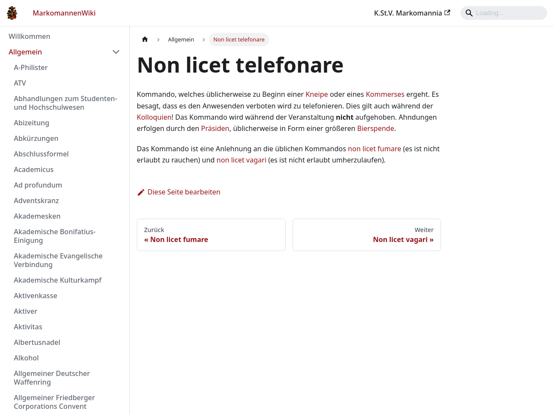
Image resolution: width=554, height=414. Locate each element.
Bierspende (375, 128)
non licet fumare (374, 148)
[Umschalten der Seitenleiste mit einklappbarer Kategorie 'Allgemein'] (116, 52)
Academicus (34, 169)
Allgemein (25, 52)
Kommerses (385, 94)
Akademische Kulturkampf (57, 280)
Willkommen (29, 36)
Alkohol (26, 358)
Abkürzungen (36, 138)
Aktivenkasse (35, 295)
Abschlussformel (41, 154)
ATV (20, 83)
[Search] (504, 13)
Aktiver (25, 311)
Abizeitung (31, 122)
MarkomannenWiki (64, 13)
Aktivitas (28, 326)
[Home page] (145, 39)
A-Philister (31, 67)
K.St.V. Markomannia (412, 13)
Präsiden (215, 128)
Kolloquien (154, 117)
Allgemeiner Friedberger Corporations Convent (54, 402)
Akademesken (37, 216)
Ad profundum (38, 185)
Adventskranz (36, 200)
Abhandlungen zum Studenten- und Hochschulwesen (65, 103)
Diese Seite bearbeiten (179, 192)
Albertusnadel (37, 342)
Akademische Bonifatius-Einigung (55, 236)
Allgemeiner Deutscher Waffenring (52, 378)
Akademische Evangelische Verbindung (58, 260)
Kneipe (317, 94)
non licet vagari (241, 160)
